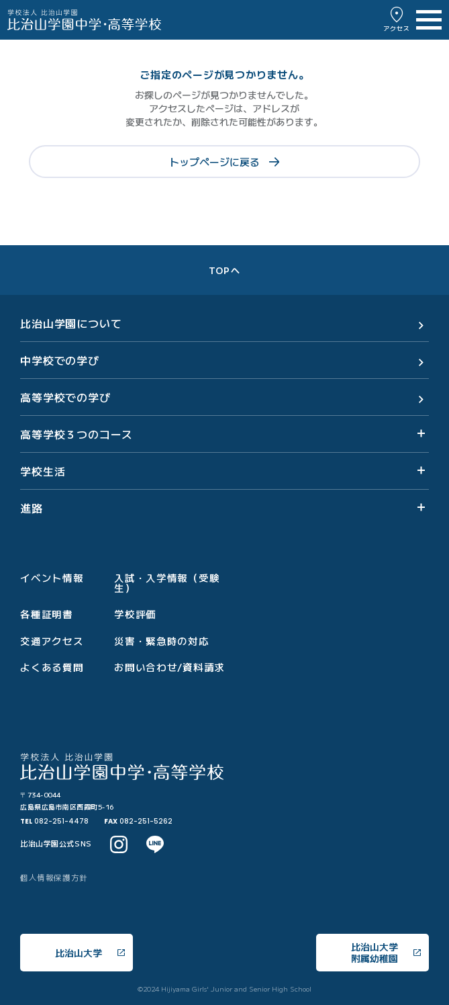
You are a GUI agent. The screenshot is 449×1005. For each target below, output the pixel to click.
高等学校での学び (65, 397)
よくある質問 (51, 667)
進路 (31, 508)
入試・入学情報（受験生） (166, 583)
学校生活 (42, 471)
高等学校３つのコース (76, 434)
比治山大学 (90, 952)
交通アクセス (51, 641)
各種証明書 (46, 614)
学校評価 (135, 614)
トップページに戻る (224, 162)
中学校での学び (59, 360)
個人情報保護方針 (54, 877)
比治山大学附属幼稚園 (386, 952)
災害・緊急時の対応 (161, 641)
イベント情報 (51, 578)
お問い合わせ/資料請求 (169, 667)
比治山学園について (70, 323)
